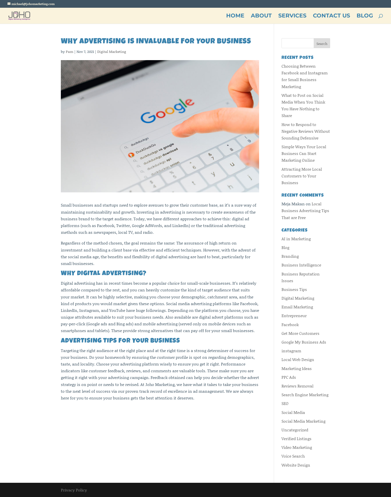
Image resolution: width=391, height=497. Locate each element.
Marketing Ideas (297, 368)
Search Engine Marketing (305, 394)
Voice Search (293, 456)
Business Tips (294, 289)
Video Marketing (297, 447)
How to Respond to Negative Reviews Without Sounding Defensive (306, 131)
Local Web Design (298, 359)
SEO (285, 403)
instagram (291, 351)
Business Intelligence (301, 265)
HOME (235, 16)
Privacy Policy (74, 490)
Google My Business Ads (304, 342)
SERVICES (292, 16)
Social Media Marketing (303, 421)
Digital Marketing (111, 51)
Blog (285, 247)
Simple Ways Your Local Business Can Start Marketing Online (304, 153)
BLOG (365, 16)
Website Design (296, 465)
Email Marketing (297, 307)
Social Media (293, 412)
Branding (290, 256)
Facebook (290, 324)
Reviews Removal (297, 386)
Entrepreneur (294, 315)
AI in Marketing (296, 239)
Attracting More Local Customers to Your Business (302, 175)
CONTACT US (331, 16)
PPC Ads (289, 377)
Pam (69, 51)
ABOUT (261, 16)
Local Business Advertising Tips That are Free (305, 210)
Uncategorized (295, 430)
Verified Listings (296, 438)
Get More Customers (300, 333)
